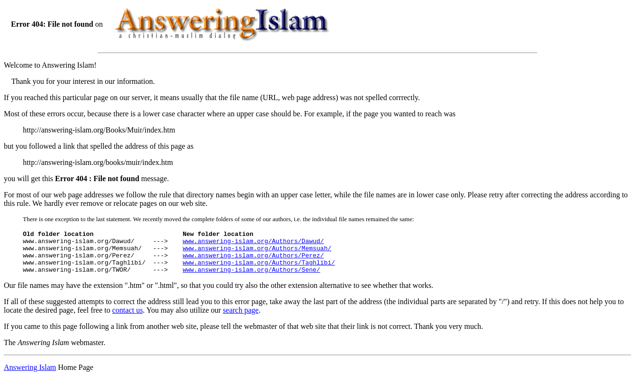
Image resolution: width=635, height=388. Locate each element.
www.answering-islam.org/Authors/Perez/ (252, 260)
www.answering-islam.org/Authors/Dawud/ (252, 243)
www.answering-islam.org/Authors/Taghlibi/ (258, 269)
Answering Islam (30, 376)
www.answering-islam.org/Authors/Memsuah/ (256, 252)
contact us (127, 319)
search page (241, 319)
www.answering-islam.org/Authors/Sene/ (251, 278)
